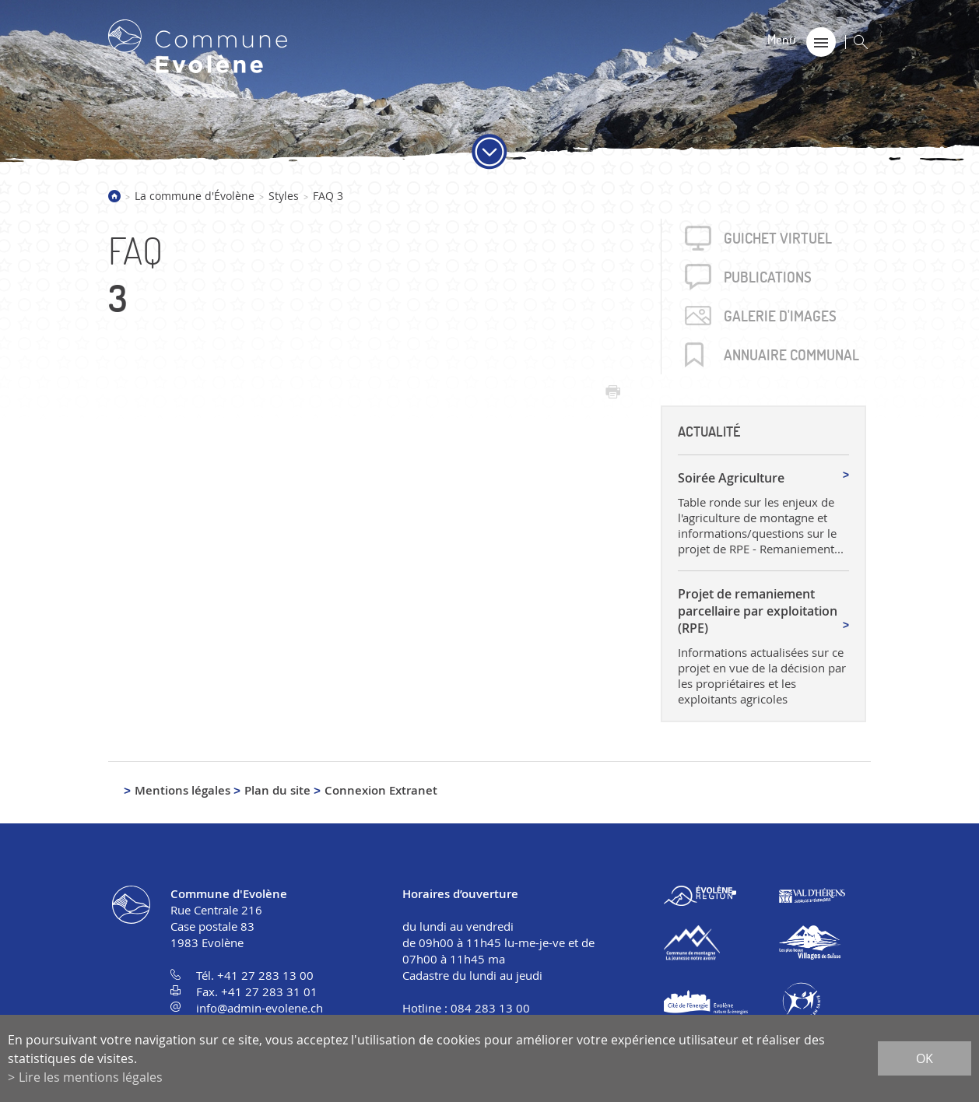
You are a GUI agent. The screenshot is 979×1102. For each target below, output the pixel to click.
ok (924, 1058)
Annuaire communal (791, 355)
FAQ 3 (328, 195)
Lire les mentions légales (91, 1077)
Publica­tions (768, 277)
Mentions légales (182, 790)
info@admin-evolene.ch (259, 1008)
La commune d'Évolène (194, 195)
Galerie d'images (780, 316)
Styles (283, 195)
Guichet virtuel (778, 238)
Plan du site (277, 790)
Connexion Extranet (381, 790)
